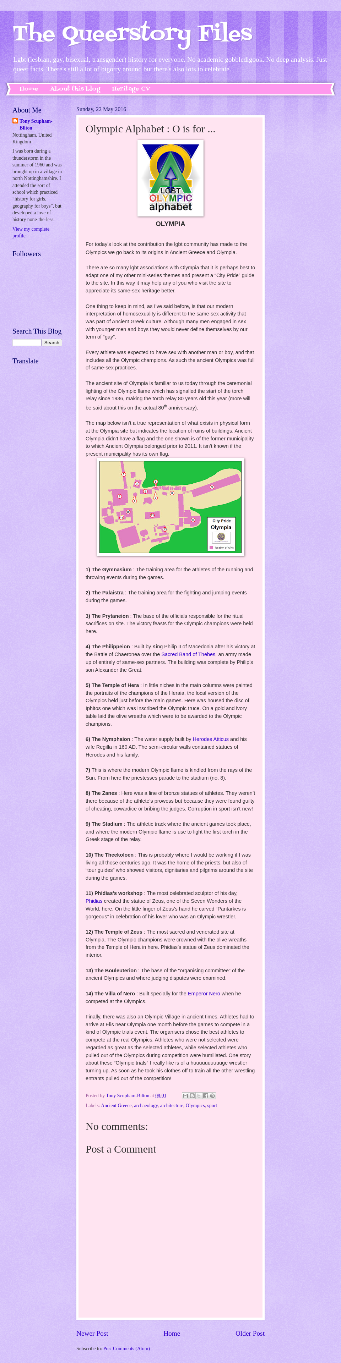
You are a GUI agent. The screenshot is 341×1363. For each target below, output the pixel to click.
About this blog (75, 89)
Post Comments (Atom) (126, 1348)
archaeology (146, 1105)
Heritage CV (131, 89)
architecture (171, 1105)
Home (29, 89)
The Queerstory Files (132, 34)
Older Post (250, 1333)
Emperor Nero (204, 993)
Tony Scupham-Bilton (36, 125)
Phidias (94, 901)
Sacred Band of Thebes (188, 654)
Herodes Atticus (211, 739)
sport (212, 1105)
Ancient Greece (116, 1105)
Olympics (195, 1105)
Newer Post (92, 1333)
